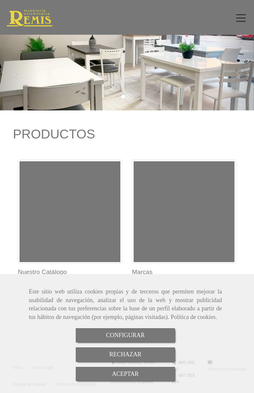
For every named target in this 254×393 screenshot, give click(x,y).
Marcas (142, 271)
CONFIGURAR (125, 335)
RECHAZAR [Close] (125, 354)
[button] (19, 72)
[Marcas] (184, 212)
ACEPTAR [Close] (125, 374)
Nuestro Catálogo (42, 271)
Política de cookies (193, 317)
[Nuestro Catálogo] (70, 212)
